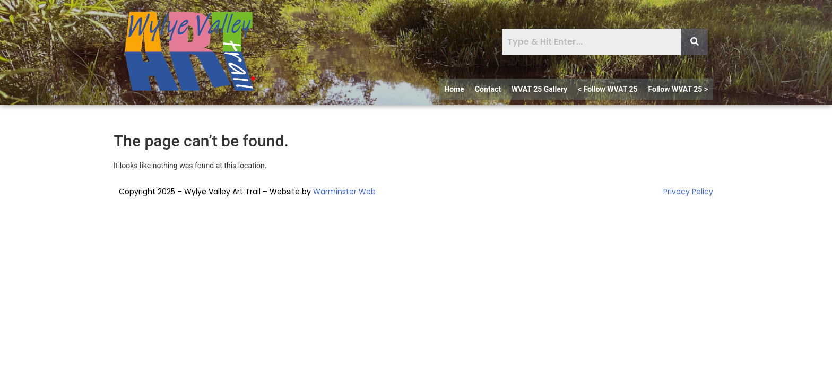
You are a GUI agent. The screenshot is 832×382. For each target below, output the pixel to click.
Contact (488, 89)
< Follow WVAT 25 (607, 89)
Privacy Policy (688, 191)
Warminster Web (344, 191)
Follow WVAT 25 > (678, 89)
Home (454, 89)
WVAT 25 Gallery (539, 89)
